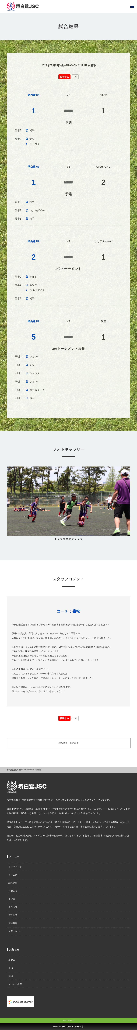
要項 (10, 968)
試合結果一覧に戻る (69, 743)
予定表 (11, 899)
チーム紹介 (14, 875)
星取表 (11, 960)
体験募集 (12, 923)
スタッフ (12, 907)
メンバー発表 (15, 984)
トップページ (15, 867)
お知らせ (12, 891)
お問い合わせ (15, 931)
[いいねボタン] (64, 76)
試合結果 (12, 883)
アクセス (12, 915)
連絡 (10, 976)
